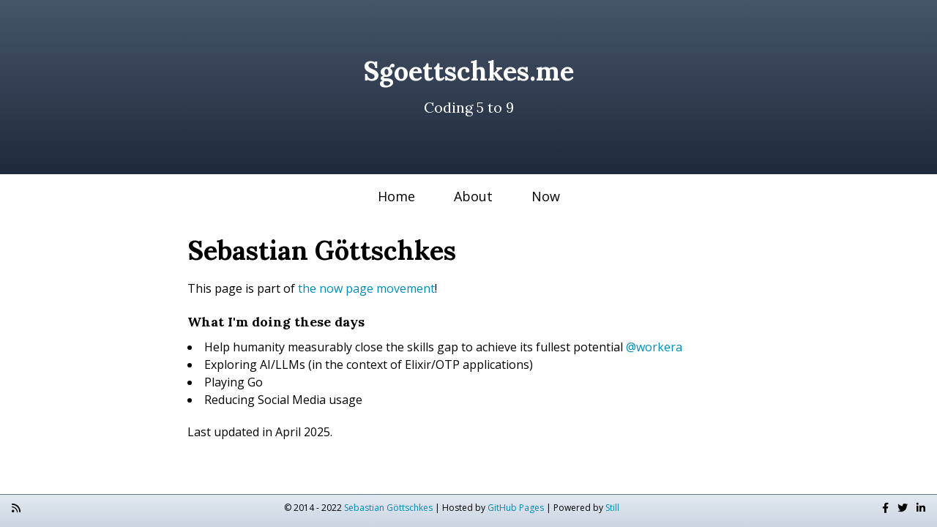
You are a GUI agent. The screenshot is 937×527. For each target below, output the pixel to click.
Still (612, 507)
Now (545, 196)
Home (396, 196)
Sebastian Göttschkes (388, 507)
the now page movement (366, 288)
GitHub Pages (516, 507)
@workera (654, 347)
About (473, 196)
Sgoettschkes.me (468, 71)
